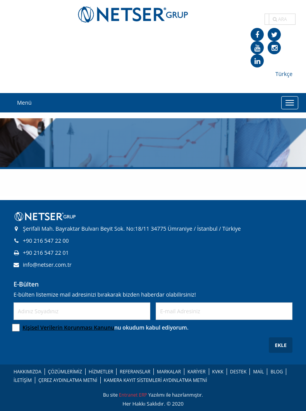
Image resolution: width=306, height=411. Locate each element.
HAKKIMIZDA (27, 371)
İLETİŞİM (23, 380)
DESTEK (238, 371)
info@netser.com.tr (43, 264)
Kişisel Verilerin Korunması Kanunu (68, 327)
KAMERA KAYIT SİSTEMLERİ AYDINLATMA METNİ (155, 380)
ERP (143, 395)
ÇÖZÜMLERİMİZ (65, 371)
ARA (280, 19)
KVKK (217, 371)
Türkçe (283, 74)
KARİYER (196, 371)
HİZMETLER (101, 371)
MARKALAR (169, 371)
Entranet (129, 395)
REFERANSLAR (135, 371)
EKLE (281, 345)
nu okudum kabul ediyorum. (105, 327)
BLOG (276, 371)
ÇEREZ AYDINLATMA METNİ (67, 380)
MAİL (258, 371)
